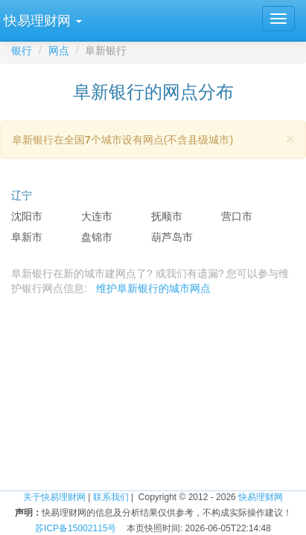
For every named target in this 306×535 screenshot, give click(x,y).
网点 (58, 50)
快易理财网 (260, 497)
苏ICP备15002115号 (75, 528)
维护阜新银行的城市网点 (153, 288)
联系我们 (111, 497)
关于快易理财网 (54, 497)
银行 (21, 50)
